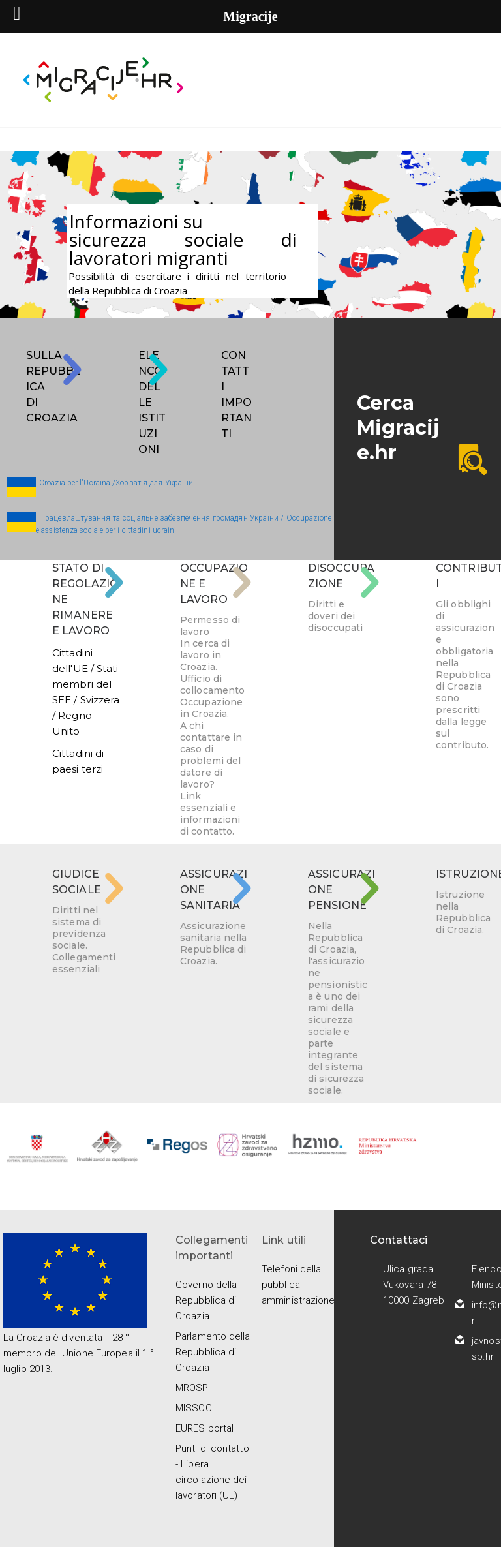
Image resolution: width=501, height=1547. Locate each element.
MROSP (192, 1388)
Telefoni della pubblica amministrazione (298, 1284)
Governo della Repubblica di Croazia (206, 1300)
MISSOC (193, 1408)
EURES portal (204, 1428)
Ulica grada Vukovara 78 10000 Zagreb (413, 1284)
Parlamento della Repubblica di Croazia (212, 1351)
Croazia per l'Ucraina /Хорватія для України (116, 482)
